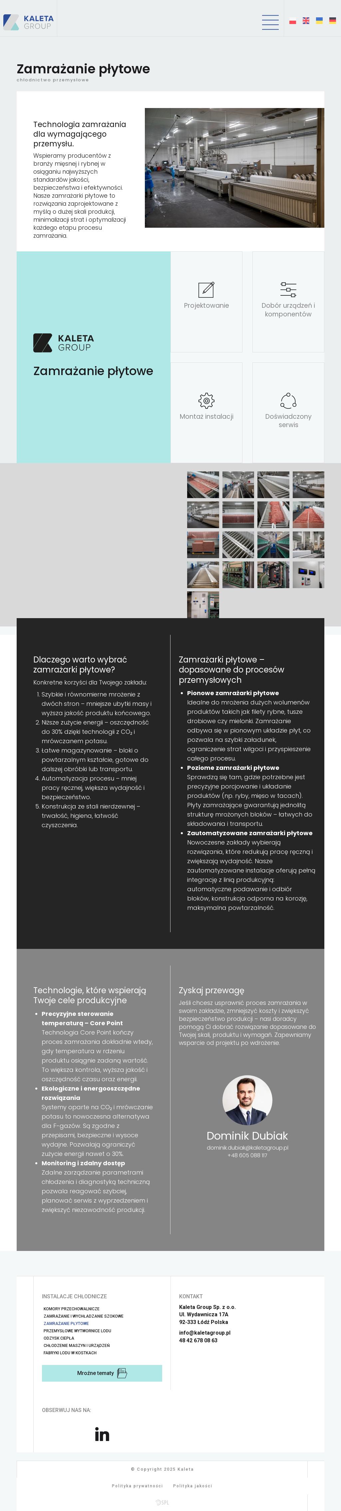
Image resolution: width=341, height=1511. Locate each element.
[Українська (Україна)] (319, 20)
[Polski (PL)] (292, 20)
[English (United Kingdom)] (306, 20)
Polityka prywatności (137, 1486)
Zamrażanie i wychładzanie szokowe (84, 1316)
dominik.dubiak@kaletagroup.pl (247, 1148)
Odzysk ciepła (59, 1338)
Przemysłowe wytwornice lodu (77, 1331)
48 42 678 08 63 (198, 1340)
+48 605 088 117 (247, 1155)
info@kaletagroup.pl (204, 1333)
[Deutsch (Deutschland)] (332, 20)
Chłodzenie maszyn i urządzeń (77, 1345)
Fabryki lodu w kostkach (70, 1353)
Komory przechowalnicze (72, 1309)
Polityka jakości (192, 1486)
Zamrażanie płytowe (66, 1323)
